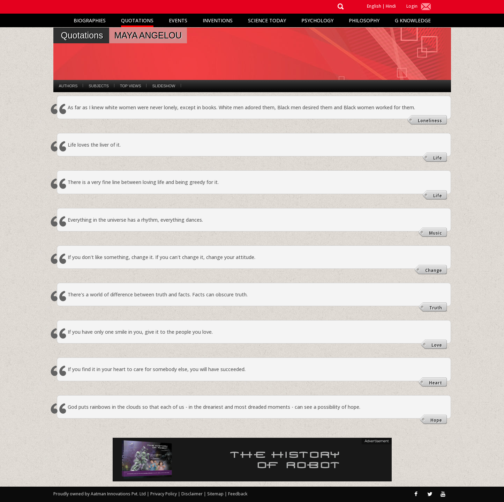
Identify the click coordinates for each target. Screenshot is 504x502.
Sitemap (216, 494)
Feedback (237, 494)
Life (437, 158)
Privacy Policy (164, 494)
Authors (68, 86)
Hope (436, 420)
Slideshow (163, 86)
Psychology (317, 20)
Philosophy (364, 20)
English (374, 6)
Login (412, 6)
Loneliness (430, 121)
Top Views (130, 86)
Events (178, 20)
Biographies (90, 20)
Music (435, 233)
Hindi (391, 6)
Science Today (267, 20)
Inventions (218, 20)
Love (436, 345)
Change (433, 270)
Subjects (98, 86)
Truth (435, 308)
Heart (435, 383)
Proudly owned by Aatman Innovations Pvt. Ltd (99, 494)
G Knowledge (413, 20)
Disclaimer (192, 494)
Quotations (137, 20)
